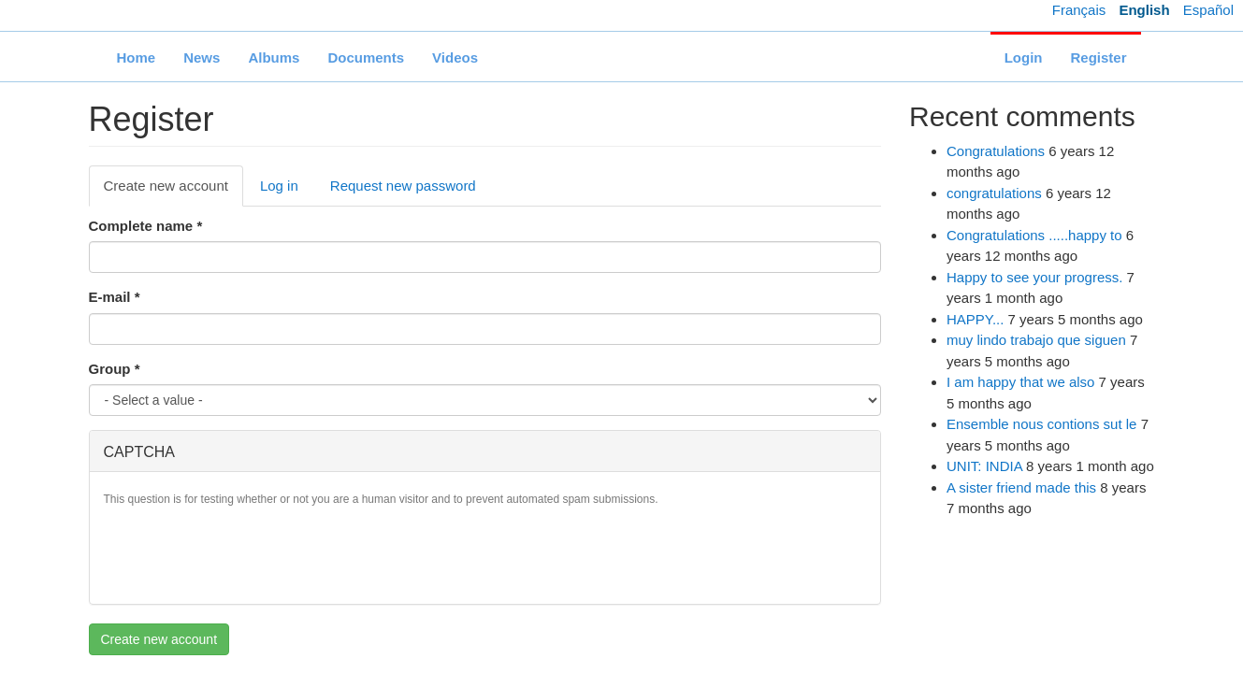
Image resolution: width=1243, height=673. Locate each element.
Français (1079, 10)
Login (1024, 57)
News (201, 57)
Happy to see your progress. (1034, 277)
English (1144, 10)
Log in (279, 185)
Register (1098, 57)
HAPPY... (975, 319)
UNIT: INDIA (984, 466)
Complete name (146, 226)
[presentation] (246, 553)
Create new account (173, 191)
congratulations (994, 193)
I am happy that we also (1020, 382)
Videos (455, 57)
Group (114, 369)
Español (1208, 10)
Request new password (403, 185)
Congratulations (996, 151)
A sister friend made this (1021, 487)
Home (136, 57)
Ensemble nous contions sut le (1041, 424)
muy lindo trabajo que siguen (1036, 340)
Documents (365, 57)
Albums (273, 57)
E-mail (114, 297)
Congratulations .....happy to (1034, 235)
